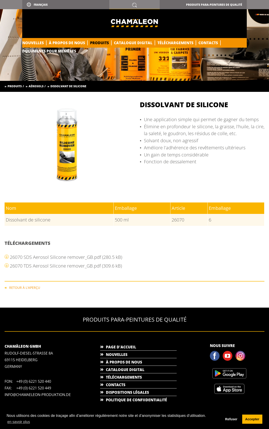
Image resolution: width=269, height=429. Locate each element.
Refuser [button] (231, 419)
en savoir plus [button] (18, 422)
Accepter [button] (252, 419)
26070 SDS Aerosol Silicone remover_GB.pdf (66, 257)
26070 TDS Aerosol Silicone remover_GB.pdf (66, 266)
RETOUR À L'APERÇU (24, 287)
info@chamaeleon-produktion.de (38, 394)
